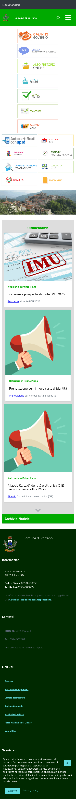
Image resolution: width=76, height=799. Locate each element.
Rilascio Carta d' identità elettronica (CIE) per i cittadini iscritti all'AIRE (36, 487)
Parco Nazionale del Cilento (18, 722)
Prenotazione (16, 396)
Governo (9, 681)
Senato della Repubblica (16, 689)
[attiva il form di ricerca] (57, 17)
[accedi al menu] (68, 17)
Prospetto (13, 301)
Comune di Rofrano (26, 18)
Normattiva (10, 731)
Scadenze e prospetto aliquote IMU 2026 (36, 294)
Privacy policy (30, 791)
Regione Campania (14, 706)
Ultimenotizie (38, 228)
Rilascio (12, 496)
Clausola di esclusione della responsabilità (30, 599)
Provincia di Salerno (14, 714)
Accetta (12, 791)
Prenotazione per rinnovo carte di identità (38, 388)
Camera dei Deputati (15, 697)
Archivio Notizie (17, 518)
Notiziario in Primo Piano (22, 287)
